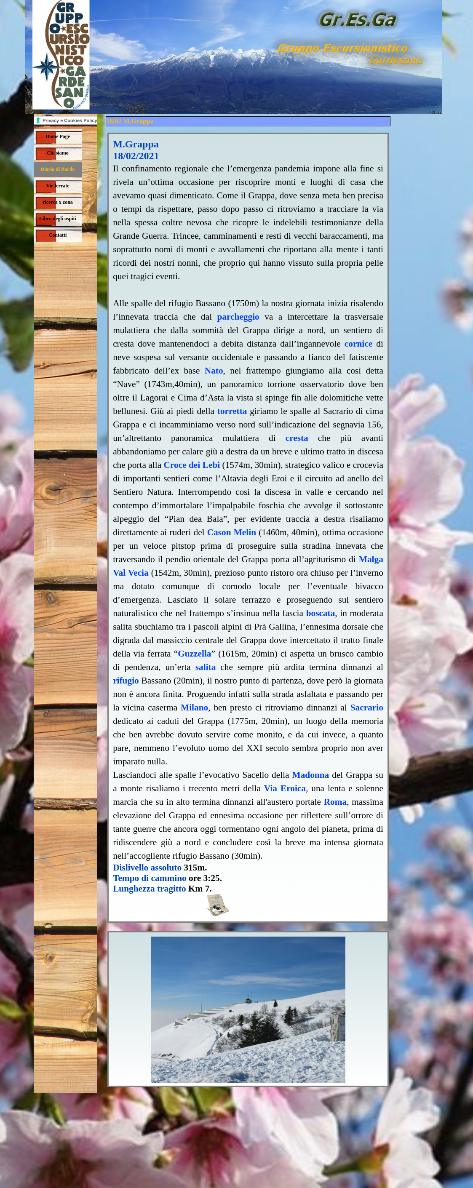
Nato (214, 371)
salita (205, 667)
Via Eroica (285, 788)
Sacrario (366, 707)
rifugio (126, 680)
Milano (194, 707)
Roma (335, 802)
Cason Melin (231, 532)
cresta (297, 438)
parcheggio (238, 317)
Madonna (310, 775)
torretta (232, 411)
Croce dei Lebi (192, 465)
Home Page (57, 136)
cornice (358, 344)
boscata (320, 613)
